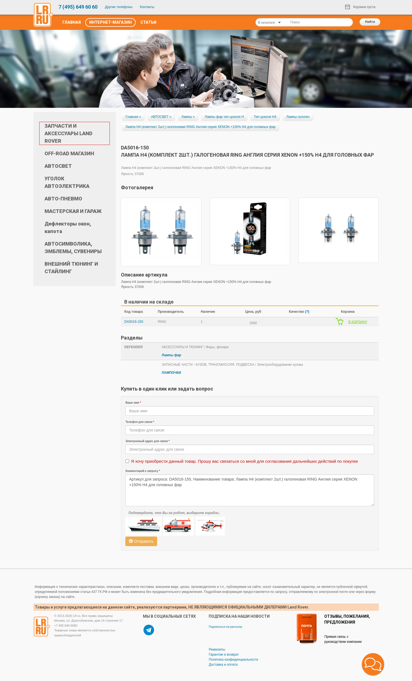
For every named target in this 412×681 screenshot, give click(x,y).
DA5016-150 (133, 322)
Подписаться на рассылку (225, 626)
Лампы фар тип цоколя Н (224, 117)
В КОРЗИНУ (357, 322)
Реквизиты (217, 649)
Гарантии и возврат (224, 654)
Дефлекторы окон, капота (68, 227)
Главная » (133, 117)
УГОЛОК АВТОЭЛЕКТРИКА (67, 182)
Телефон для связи (139, 421)
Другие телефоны (119, 7)
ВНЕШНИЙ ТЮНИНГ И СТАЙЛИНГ (71, 267)
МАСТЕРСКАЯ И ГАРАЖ (73, 211)
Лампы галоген (297, 117)
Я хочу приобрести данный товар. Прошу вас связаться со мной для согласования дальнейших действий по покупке (244, 461)
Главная (71, 22)
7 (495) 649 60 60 (77, 7)
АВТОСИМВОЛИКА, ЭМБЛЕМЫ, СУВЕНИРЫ (73, 247)
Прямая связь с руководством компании (343, 639)
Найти (370, 22)
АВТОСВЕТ (58, 166)
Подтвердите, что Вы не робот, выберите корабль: (174, 513)
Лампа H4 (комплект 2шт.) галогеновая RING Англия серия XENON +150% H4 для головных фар (200, 127)
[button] (373, 664)
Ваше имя (133, 402)
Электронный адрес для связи (147, 441)
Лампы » (188, 117)
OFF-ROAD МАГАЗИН (69, 153)
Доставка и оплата (223, 665)
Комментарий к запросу (142, 470)
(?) (307, 312)
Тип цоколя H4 (265, 117)
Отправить (141, 541)
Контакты (147, 7)
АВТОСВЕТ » (161, 117)
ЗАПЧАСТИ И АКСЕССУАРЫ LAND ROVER (68, 133)
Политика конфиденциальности (233, 659)
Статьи (148, 22)
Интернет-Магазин (110, 22)
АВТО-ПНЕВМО (63, 199)
